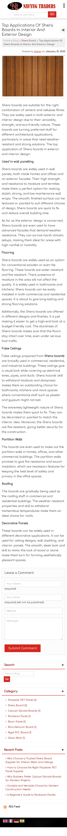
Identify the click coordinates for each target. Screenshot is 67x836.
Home (6, 40)
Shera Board (28, 40)
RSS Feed (14, 806)
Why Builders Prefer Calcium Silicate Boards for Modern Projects (33, 778)
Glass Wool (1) (15, 738)
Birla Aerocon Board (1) (20, 727)
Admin (37, 51)
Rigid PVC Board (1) (18, 732)
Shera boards (54, 356)
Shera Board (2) (16, 705)
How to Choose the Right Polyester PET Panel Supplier (31, 769)
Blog (16, 40)
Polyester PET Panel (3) (21, 700)
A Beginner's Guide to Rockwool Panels (30, 795)
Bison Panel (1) (15, 721)
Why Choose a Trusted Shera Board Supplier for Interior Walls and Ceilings (29, 760)
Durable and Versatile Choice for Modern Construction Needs (32, 787)
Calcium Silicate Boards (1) (22, 711)
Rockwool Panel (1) (18, 716)
